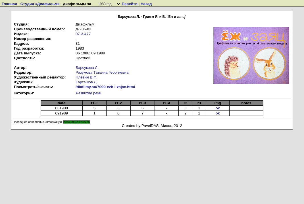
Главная (9, 4)
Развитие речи (88, 93)
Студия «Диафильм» (40, 4)
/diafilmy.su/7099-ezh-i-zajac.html (105, 87)
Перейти (129, 4)
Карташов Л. (86, 82)
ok (218, 108)
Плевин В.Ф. (86, 77)
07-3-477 (83, 34)
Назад (146, 4)
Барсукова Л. (87, 67)
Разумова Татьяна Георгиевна (102, 72)
